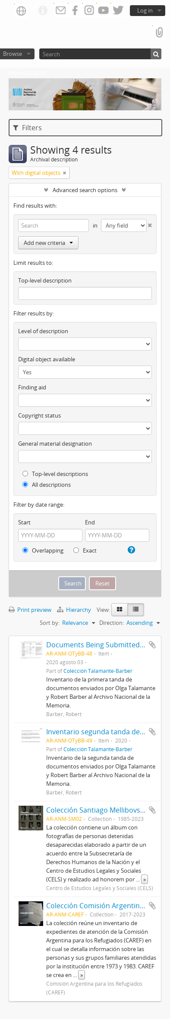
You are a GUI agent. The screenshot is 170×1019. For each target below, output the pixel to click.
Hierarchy (74, 610)
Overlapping (42, 550)
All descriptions (46, 485)
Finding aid (32, 387)
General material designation (55, 443)
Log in (145, 10)
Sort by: (50, 623)
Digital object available (46, 359)
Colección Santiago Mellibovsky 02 (101, 810)
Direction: (111, 623)
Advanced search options (85, 190)
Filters (27, 127)
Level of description (43, 331)
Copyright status (39, 415)
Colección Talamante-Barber (97, 670)
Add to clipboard (152, 644)
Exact (85, 550)
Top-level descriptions (55, 474)
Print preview (30, 610)
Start (24, 522)
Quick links (43, 11)
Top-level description (45, 280)
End (90, 522)
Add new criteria (48, 243)
